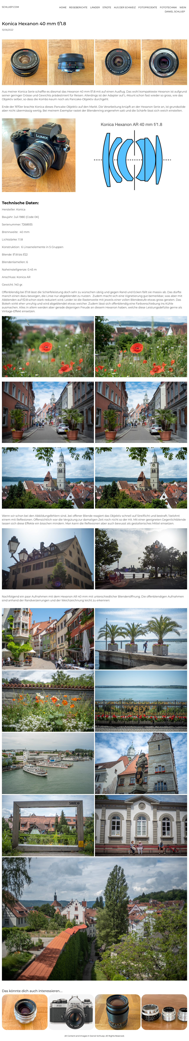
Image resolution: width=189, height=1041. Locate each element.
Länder (95, 7)
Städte (106, 7)
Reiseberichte (78, 7)
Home (62, 7)
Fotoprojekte (147, 7)
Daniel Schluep (175, 11)
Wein (183, 7)
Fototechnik (168, 7)
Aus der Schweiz (125, 7)
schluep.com (10, 6)
